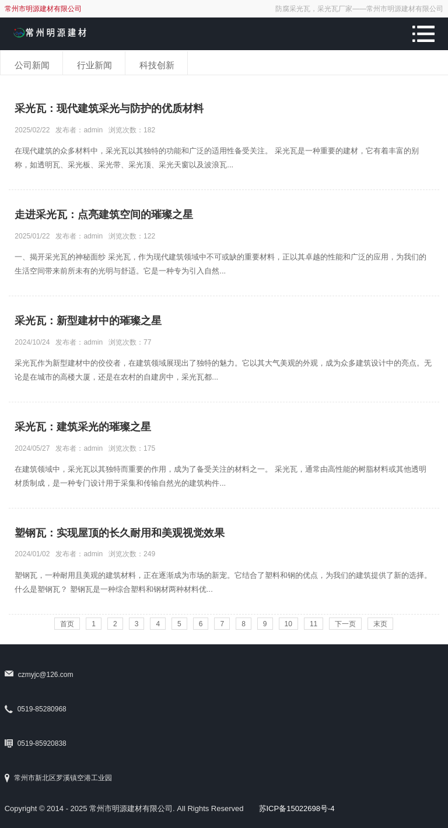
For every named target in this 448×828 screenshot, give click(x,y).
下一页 (345, 624)
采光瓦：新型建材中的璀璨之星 (88, 321)
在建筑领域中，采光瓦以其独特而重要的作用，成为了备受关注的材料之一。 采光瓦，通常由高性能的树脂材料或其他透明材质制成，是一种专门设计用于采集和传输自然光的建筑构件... (220, 476)
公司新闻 (32, 65)
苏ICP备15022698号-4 (297, 808)
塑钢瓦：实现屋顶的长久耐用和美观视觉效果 (120, 533)
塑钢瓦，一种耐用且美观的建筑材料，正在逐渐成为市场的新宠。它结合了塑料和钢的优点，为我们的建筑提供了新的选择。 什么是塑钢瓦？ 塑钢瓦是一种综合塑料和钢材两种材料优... (223, 582)
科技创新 (156, 65)
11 (313, 624)
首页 (67, 624)
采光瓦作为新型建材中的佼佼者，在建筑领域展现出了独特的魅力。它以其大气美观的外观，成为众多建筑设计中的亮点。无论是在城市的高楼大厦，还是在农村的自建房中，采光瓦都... (223, 370)
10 (288, 624)
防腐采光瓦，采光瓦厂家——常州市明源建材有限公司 (359, 9)
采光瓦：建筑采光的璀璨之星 (83, 427)
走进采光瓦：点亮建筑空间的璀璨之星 (104, 214)
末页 (380, 624)
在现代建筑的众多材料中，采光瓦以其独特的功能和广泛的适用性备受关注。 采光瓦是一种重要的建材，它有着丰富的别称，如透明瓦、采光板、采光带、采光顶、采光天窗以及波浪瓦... (217, 157)
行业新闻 (94, 65)
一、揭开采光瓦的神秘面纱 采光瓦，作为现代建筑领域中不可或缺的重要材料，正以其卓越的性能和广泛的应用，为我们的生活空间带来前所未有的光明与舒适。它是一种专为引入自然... (220, 263)
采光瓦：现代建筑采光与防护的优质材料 (109, 108)
